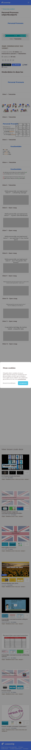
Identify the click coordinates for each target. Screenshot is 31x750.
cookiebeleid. (22, 379)
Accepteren (23, 383)
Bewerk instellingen (9, 383)
